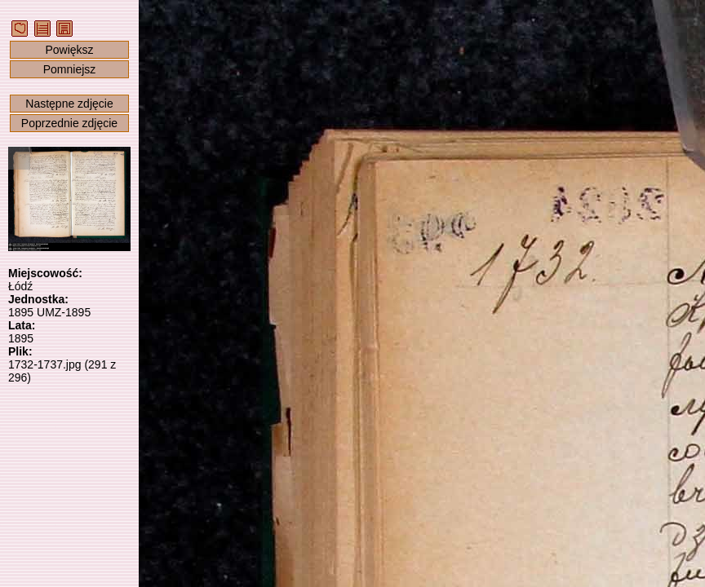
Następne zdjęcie (69, 103)
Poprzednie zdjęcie (69, 123)
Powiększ (69, 49)
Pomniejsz (69, 69)
